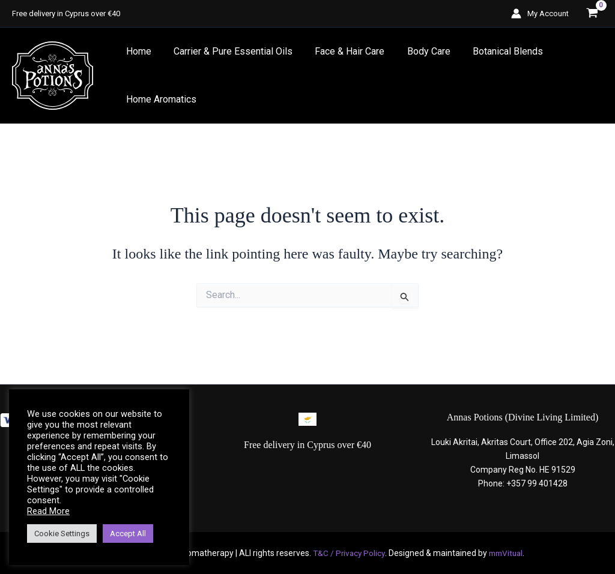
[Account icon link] (540, 13)
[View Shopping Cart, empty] (592, 13)
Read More (48, 511)
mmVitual (507, 553)
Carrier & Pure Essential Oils (228, 51)
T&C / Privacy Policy (347, 553)
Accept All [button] (128, 533)
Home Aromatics (159, 99)
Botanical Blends (493, 51)
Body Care (417, 51)
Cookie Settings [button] (61, 533)
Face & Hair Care (342, 51)
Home (137, 51)
